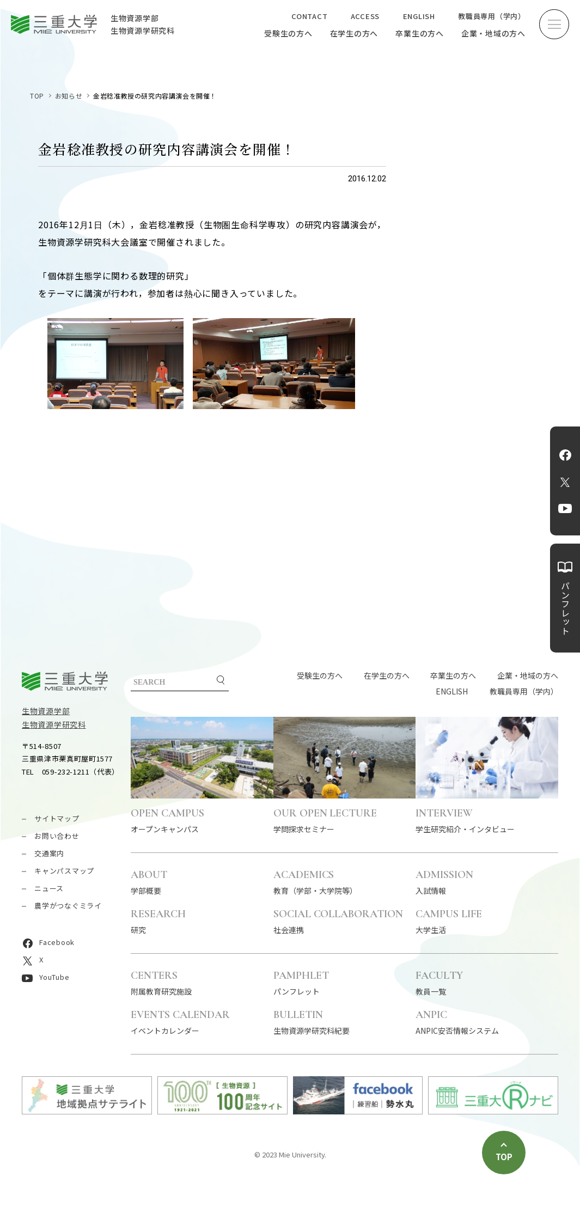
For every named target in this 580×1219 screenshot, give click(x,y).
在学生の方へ (354, 33)
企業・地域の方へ (493, 33)
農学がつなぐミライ (68, 905)
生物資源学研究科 (54, 724)
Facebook (565, 455)
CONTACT (309, 16)
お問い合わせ (57, 836)
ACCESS (365, 16)
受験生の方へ (288, 33)
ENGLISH (419, 16)
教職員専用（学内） (492, 16)
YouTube (565, 508)
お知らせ (68, 95)
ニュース (49, 888)
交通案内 (49, 853)
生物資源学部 (46, 710)
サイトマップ (57, 818)
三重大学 (65, 681)
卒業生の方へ (419, 33)
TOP (37, 95)
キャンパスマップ (64, 871)
